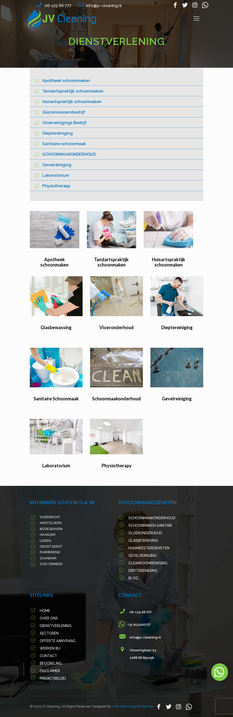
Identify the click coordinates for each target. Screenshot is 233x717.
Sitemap (147, 706)
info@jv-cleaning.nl (104, 5)
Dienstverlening (56, 626)
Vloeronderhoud (116, 327)
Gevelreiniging (56, 164)
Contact (48, 656)
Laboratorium (55, 175)
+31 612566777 (137, 624)
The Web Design (126, 706)
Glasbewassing (56, 327)
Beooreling (51, 663)
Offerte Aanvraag (57, 641)
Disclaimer (50, 671)
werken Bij (50, 648)
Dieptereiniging (57, 133)
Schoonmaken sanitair (150, 525)
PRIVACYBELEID (53, 678)
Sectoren (49, 633)
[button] (219, 672)
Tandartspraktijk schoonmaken (72, 91)
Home (45, 611)
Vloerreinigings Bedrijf (64, 122)
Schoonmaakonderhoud (116, 398)
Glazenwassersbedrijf (63, 112)
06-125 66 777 (58, 5)
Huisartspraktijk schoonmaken (72, 101)
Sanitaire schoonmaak (64, 143)
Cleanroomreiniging (147, 563)
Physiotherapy (56, 186)
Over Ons (49, 618)
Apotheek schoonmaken (66, 80)
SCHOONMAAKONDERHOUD (69, 154)
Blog (133, 578)
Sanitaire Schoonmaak (56, 398)
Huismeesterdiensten (148, 548)
